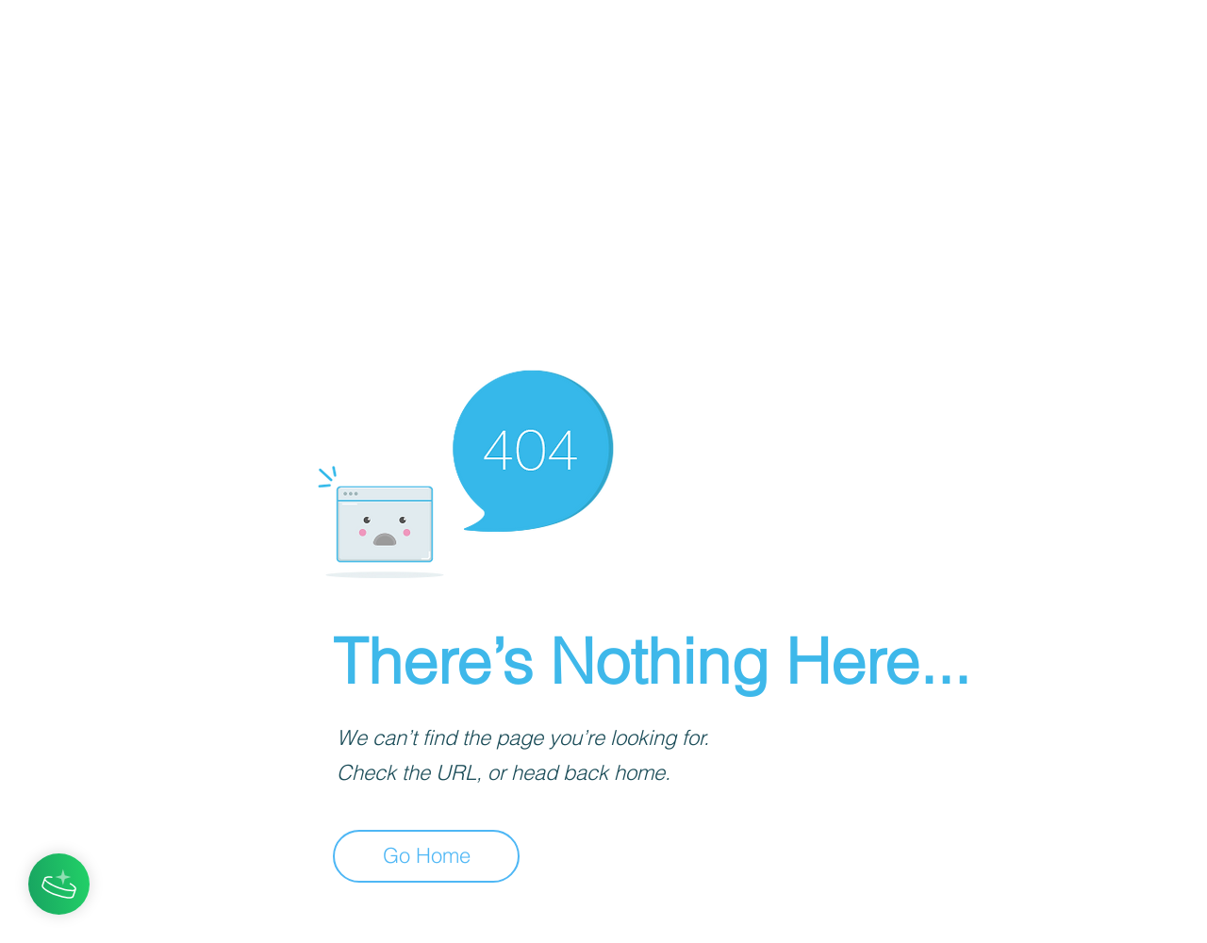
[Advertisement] (566, 132)
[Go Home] (426, 856)
